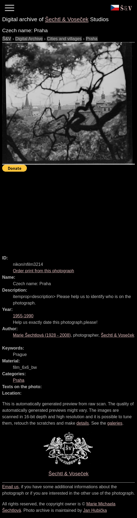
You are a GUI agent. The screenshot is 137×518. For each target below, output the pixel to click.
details (83, 423)
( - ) (42, 335)
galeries (114, 423)
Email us (10, 486)
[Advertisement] (69, 211)
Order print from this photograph (43, 271)
